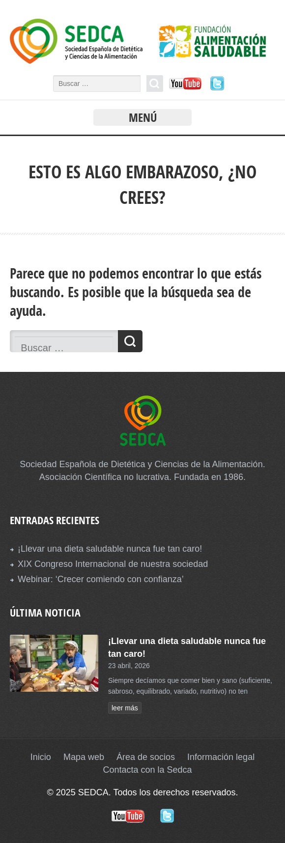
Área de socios (145, 757)
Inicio (40, 757)
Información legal (221, 757)
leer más (125, 708)
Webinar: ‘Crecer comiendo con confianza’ (101, 579)
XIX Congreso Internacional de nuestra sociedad (113, 564)
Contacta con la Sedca (147, 770)
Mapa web (83, 757)
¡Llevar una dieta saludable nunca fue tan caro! (110, 549)
